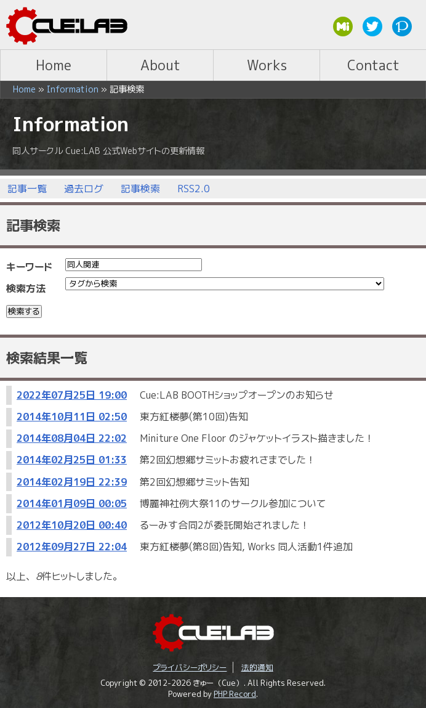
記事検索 (140, 188)
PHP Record (235, 693)
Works (267, 65)
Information (72, 89)
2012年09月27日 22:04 (72, 546)
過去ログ (83, 188)
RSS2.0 (193, 188)
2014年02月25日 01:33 (72, 459)
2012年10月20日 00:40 (72, 525)
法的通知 (257, 667)
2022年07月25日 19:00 (72, 395)
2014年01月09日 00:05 (72, 503)
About (160, 65)
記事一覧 (27, 188)
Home (53, 65)
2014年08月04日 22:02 (72, 438)
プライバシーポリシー (190, 667)
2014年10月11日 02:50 (72, 416)
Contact (373, 65)
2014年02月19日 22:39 (72, 482)
